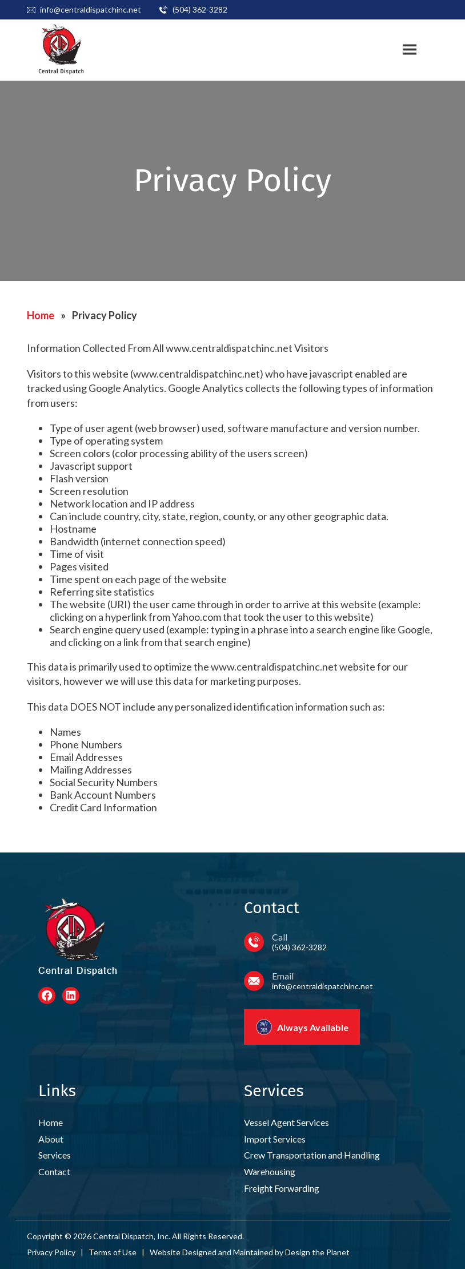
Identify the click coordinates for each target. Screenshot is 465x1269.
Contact (54, 1171)
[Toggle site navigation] (409, 50)
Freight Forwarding (281, 1188)
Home (40, 315)
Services (54, 1154)
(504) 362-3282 (200, 9)
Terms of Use (113, 1252)
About (50, 1138)
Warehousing (269, 1171)
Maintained (253, 1252)
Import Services (275, 1138)
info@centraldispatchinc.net (90, 9)
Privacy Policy (51, 1252)
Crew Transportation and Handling (312, 1154)
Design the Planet (317, 1252)
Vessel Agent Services (286, 1122)
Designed (199, 1252)
